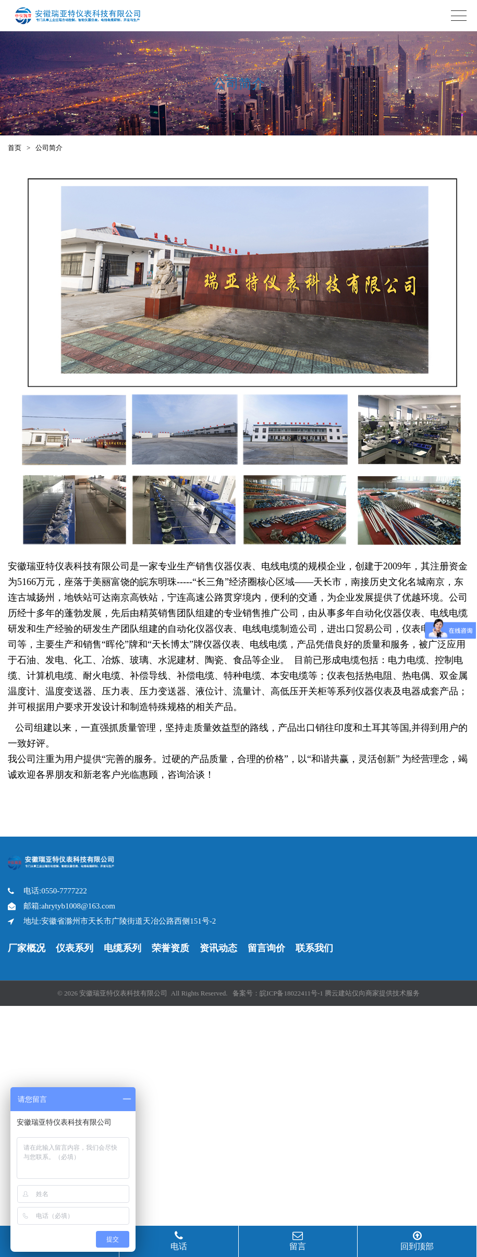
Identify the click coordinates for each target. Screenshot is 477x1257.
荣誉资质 (170, 948)
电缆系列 (122, 948)
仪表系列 (74, 948)
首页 (14, 148)
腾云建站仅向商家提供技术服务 (372, 993)
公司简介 (49, 148)
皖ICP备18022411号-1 (291, 993)
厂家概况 (26, 948)
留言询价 (266, 948)
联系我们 (314, 948)
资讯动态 (218, 948)
